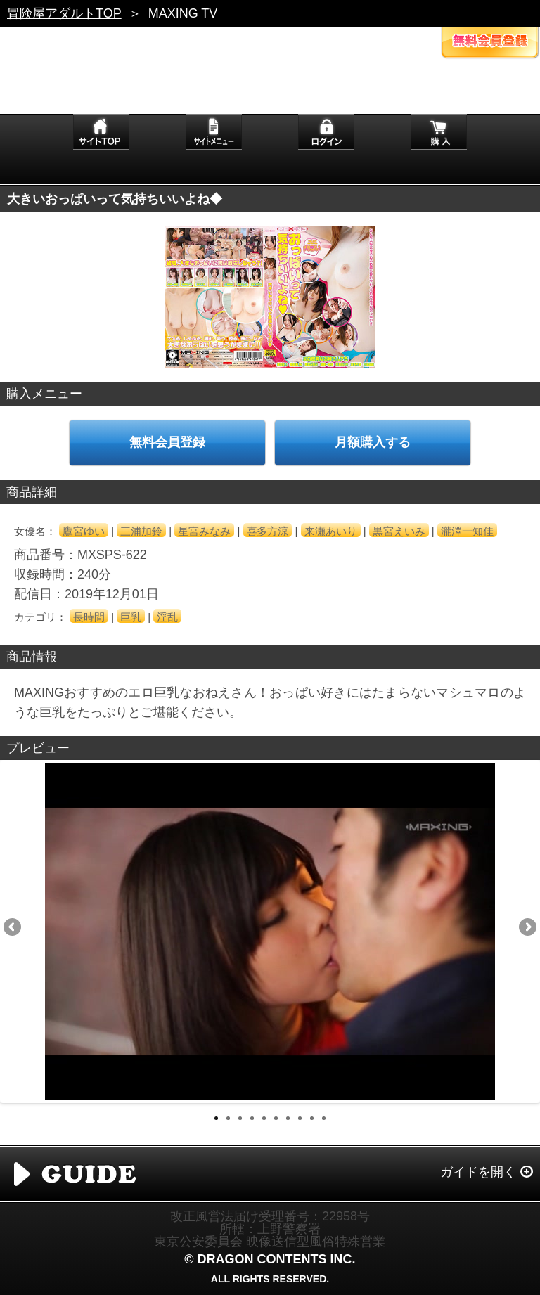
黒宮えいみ (399, 531)
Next (526, 928)
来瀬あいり (330, 531)
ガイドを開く (478, 1172)
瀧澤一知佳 (467, 531)
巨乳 (130, 617)
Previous (13, 928)
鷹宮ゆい (84, 531)
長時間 (89, 617)
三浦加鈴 (141, 531)
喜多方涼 (268, 531)
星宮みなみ (204, 531)
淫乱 (167, 617)
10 (324, 1118)
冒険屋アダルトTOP (64, 13)
